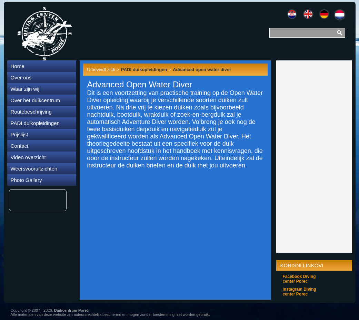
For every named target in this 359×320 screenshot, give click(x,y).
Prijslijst (19, 134)
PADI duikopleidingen (35, 123)
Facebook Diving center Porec (299, 279)
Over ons (21, 77)
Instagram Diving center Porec (299, 292)
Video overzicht (28, 157)
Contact (20, 146)
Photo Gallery (26, 180)
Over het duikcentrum (35, 100)
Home (17, 66)
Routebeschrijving (31, 112)
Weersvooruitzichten (34, 169)
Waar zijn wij (25, 89)
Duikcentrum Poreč (71, 310)
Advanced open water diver (202, 69)
